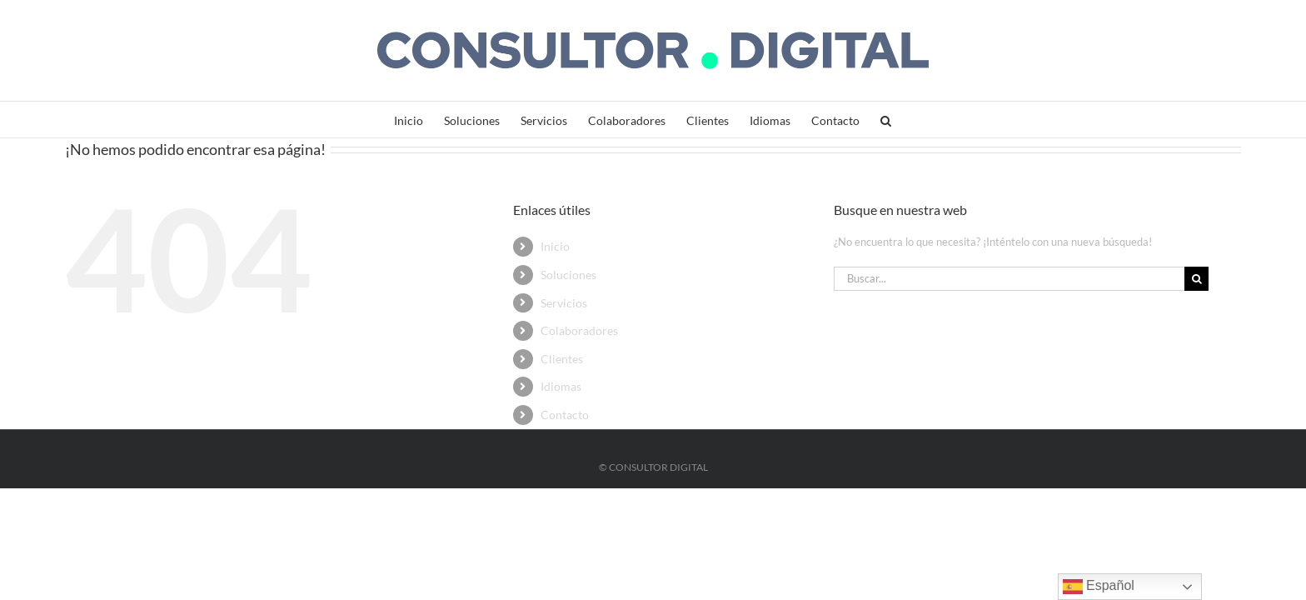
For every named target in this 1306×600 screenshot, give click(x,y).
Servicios (564, 303)
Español (1098, 587)
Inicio (555, 246)
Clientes (562, 359)
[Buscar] (1196, 279)
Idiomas (561, 386)
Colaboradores (579, 330)
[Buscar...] (1009, 279)
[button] (955, 120)
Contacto (565, 415)
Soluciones (568, 275)
